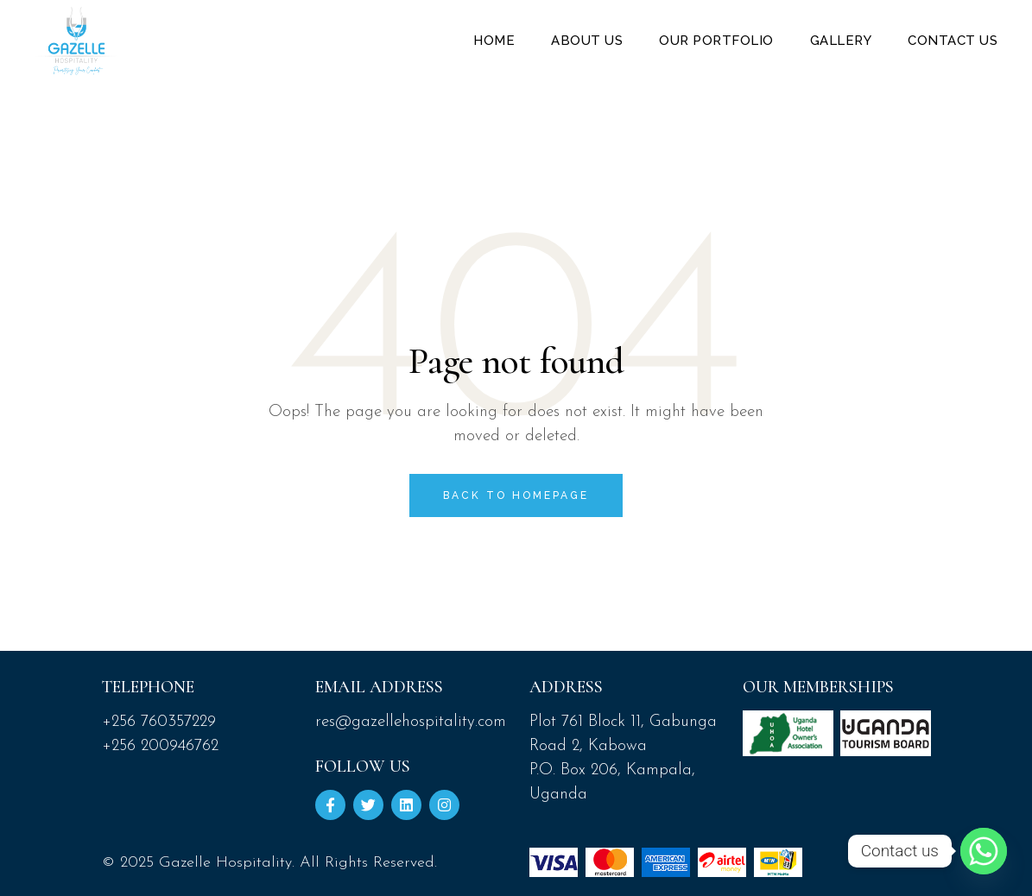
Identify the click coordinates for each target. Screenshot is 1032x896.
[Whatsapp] (983, 851)
